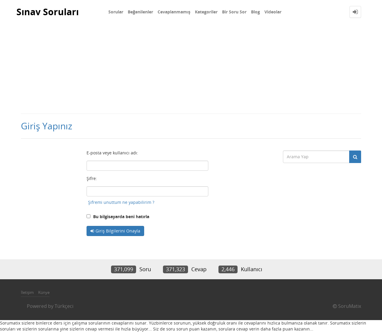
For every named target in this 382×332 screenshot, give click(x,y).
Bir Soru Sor (234, 12)
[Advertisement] (191, 68)
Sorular (115, 12)
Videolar (272, 12)
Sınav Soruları (47, 12)
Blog (255, 12)
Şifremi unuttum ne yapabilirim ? (121, 202)
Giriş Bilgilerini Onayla (118, 231)
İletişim (27, 292)
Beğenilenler (140, 12)
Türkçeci (64, 306)
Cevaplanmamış (174, 12)
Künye (44, 292)
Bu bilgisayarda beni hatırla (118, 216)
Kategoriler (206, 12)
